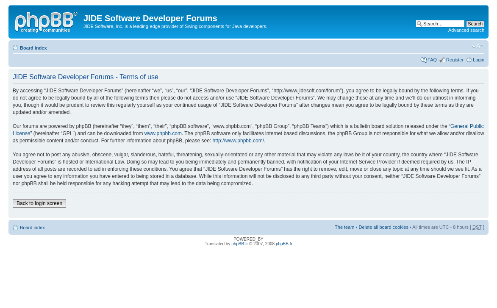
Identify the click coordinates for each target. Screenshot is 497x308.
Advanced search (466, 30)
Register (455, 59)
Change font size (478, 46)
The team (344, 227)
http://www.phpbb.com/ (238, 141)
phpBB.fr (239, 243)
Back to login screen (39, 203)
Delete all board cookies (383, 227)
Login (478, 59)
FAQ (432, 59)
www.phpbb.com (163, 133)
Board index (33, 47)
